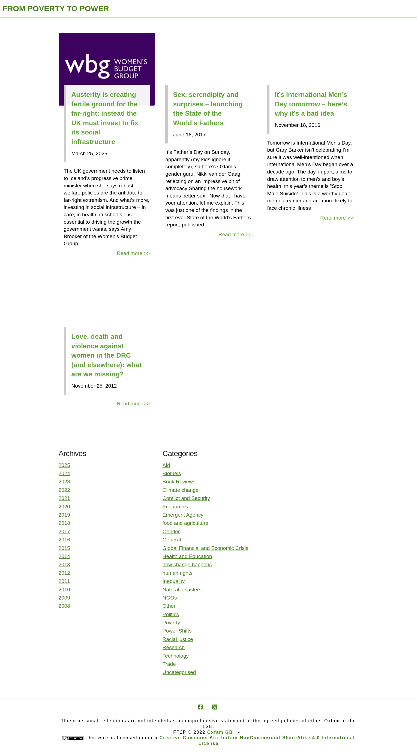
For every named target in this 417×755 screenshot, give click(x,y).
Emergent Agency (183, 515)
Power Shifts (177, 631)
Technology (176, 656)
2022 (64, 490)
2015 (64, 548)
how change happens (187, 564)
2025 (64, 465)
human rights (178, 573)
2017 (64, 531)
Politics (171, 614)
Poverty (171, 622)
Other (169, 606)
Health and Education (187, 556)
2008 (64, 606)
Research (174, 647)
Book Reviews (179, 481)
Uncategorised (179, 672)
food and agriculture (185, 523)
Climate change (181, 490)
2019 (64, 515)
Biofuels (172, 473)
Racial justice (178, 639)
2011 (64, 581)
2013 (64, 564)
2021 (64, 498)
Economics (175, 507)
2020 (64, 507)
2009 (64, 598)
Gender (171, 531)
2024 (64, 473)
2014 (64, 556)
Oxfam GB (220, 732)
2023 (64, 481)
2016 (64, 540)
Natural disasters (182, 589)
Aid (166, 465)
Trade (169, 664)
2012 (64, 573)
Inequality (174, 581)
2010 (64, 589)
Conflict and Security (186, 498)
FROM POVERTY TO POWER (56, 8)
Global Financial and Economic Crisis (205, 548)
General (172, 540)
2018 (64, 523)
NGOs (170, 598)
